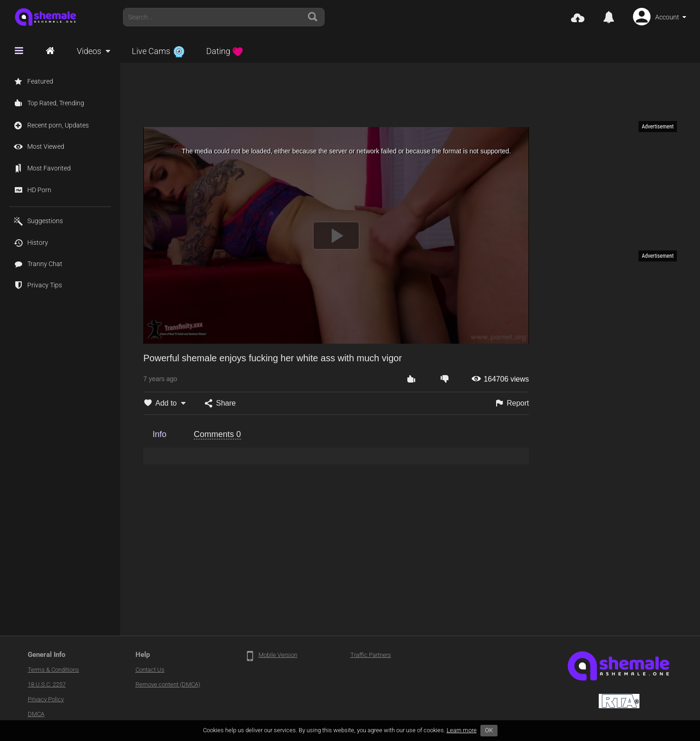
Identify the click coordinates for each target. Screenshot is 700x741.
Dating (224, 51)
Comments (217, 434)
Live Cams (158, 51)
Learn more (462, 730)
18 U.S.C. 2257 (47, 684)
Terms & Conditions (53, 669)
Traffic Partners (370, 654)
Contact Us (150, 669)
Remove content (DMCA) (167, 684)
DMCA (36, 714)
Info (159, 434)
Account (667, 17)
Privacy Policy (46, 699)
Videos (89, 51)
